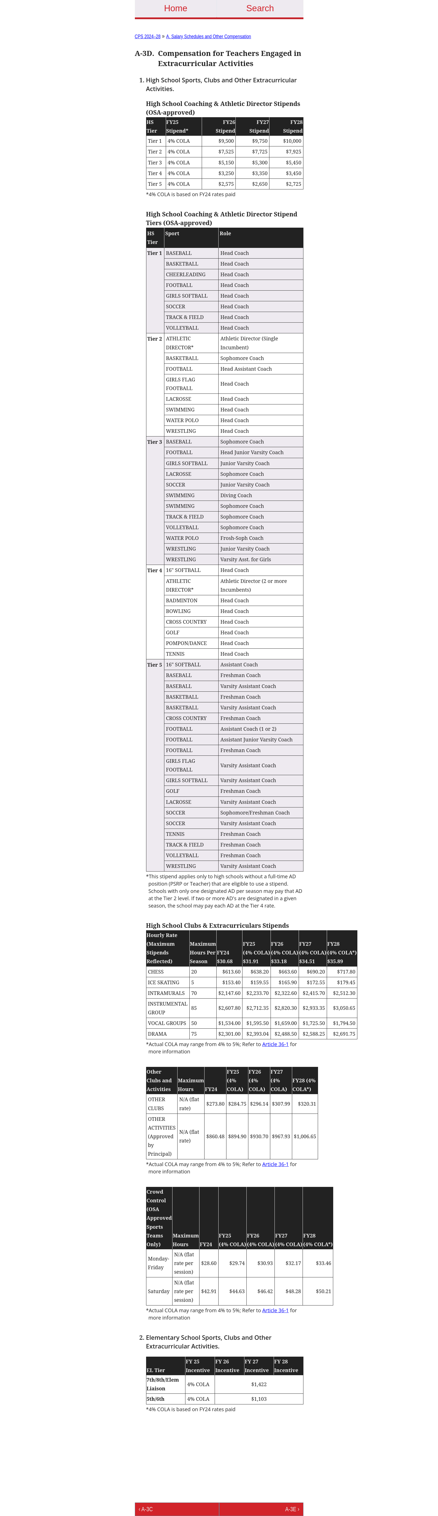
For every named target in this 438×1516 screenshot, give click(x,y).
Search (260, 8)
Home (175, 8)
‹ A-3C (146, 1509)
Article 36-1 (275, 1044)
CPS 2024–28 (148, 36)
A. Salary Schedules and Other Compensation (208, 36)
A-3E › (292, 1509)
